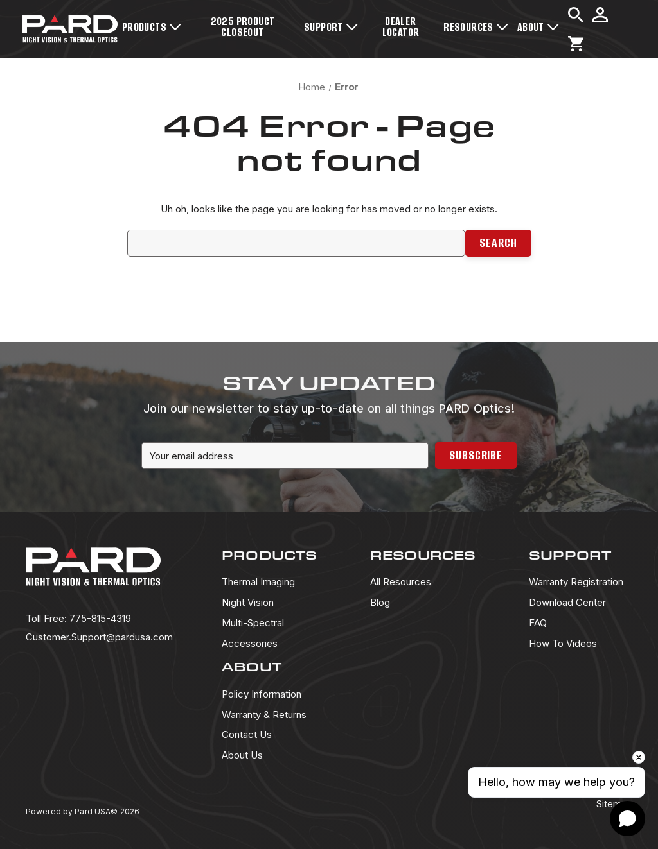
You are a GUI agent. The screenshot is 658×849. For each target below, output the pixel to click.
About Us (242, 755)
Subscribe (475, 455)
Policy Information (261, 694)
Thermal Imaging (258, 582)
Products (151, 27)
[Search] (575, 14)
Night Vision (248, 602)
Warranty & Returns (264, 714)
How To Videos (563, 643)
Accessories (250, 643)
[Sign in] (600, 14)
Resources (475, 27)
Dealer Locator (401, 26)
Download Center (567, 602)
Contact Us (247, 734)
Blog (380, 602)
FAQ (538, 623)
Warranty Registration (576, 582)
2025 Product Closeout (243, 26)
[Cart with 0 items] (575, 43)
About (538, 27)
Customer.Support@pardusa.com (99, 637)
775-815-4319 (78, 618)
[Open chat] (627, 818)
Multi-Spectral (253, 623)
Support (331, 27)
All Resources (400, 582)
